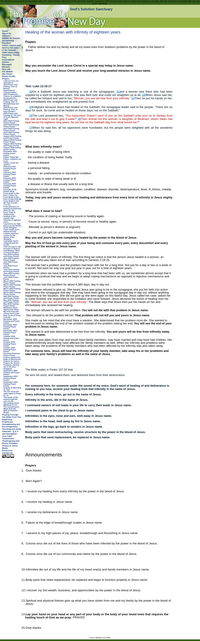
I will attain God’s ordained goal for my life (10, 243)
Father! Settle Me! (11, 157)
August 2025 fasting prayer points (12, 148)
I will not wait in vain (12, 247)
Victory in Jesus (10, 445)
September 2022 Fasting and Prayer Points (11, 372)
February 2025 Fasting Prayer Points (9, 186)
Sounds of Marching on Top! (12, 389)
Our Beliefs (7, 71)
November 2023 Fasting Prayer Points (10, 327)
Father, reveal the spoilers (11, 164)
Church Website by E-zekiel (100, 638)
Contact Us (7, 453)
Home (5, 31)
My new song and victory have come (11, 312)
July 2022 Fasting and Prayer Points (11, 255)
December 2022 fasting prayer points (10, 153)
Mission (6, 67)
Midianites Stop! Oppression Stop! (11, 309)
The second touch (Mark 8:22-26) (11, 408)
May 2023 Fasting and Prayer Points (11, 301)
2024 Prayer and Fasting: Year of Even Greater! (10, 109)
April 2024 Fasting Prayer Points (11, 129)
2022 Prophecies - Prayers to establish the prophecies (12, 96)
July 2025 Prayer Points (10, 267)
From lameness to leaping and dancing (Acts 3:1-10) (12, 208)
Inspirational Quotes (8, 60)
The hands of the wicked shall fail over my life (10, 399)
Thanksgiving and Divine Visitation (10, 442)
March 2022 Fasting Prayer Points (12, 282)
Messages (7, 64)
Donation (6, 43)
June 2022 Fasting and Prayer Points (11, 270)
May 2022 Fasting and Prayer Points (11, 297)
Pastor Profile (8, 76)
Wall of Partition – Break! (11, 412)
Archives (6, 36)
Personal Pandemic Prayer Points (11, 354)
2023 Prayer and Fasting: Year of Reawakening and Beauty (11, 103)
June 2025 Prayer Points (11, 278)
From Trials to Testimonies (9, 213)
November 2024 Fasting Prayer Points (10, 332)
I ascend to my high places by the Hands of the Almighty (12, 226)
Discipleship (8, 40)
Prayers (6, 79)
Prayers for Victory (11, 363)
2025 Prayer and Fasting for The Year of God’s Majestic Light (12, 116)
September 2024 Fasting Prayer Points (10, 384)
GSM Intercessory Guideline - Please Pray (11, 54)
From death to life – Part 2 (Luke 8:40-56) (12, 198)
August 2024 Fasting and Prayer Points (12, 145)
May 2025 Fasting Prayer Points (11, 305)
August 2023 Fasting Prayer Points (12, 141)
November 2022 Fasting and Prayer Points (11, 321)
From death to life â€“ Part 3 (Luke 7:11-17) (11, 203)
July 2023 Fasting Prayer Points (11, 259)
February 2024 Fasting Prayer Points (9, 180)
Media (5, 448)
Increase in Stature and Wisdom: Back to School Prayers (11, 250)
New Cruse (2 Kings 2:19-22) (12, 316)
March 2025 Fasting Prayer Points (12, 293)
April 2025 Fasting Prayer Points (11, 133)
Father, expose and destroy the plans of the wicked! (11, 47)
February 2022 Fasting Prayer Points (9, 168)
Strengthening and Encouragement (11, 425)
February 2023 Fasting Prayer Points (9, 174)
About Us (6, 33)
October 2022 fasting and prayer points (11, 338)
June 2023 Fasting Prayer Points (11, 274)
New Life (6, 69)
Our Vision (7, 74)
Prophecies (7, 422)
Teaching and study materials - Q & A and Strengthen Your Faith (11, 432)
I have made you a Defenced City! (11, 230)
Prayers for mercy (11, 361)
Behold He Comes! (11, 38)
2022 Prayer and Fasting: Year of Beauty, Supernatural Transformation (10, 88)
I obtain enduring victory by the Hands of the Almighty (10, 236)
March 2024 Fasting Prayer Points (12, 290)
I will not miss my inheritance (11, 82)
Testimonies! (8, 438)
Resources (7, 450)
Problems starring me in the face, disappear (11, 367)
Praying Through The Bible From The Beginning (11, 417)
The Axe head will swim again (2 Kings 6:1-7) (12, 393)
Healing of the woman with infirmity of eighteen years (12, 219)
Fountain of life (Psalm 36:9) (10, 190)
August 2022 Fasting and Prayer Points (12, 137)
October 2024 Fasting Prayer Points (9, 350)
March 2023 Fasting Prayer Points (12, 286)
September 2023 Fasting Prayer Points (10, 378)
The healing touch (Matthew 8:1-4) (11, 404)
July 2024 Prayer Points (10, 263)
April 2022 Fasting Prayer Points (11, 122)
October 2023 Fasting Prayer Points (9, 344)
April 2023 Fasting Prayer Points (11, 126)
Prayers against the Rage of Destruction (12, 358)
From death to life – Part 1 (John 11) (11, 194)
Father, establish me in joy (12, 160)
